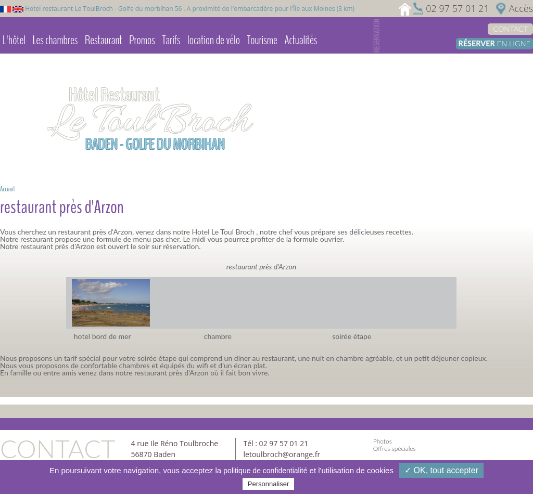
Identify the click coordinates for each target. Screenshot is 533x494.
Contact (510, 28)
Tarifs (171, 40)
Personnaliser (268, 484)
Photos (382, 441)
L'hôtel (14, 40)
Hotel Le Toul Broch (222, 231)
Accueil (7, 189)
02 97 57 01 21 (457, 8)
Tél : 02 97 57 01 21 (276, 443)
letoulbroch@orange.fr (282, 454)
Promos (142, 40)
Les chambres (55, 40)
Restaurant (103, 40)
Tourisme (262, 40)
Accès (521, 8)
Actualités (300, 40)
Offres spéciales (394, 448)
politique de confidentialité (265, 470)
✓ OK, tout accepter (441, 470)
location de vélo (213, 40)
